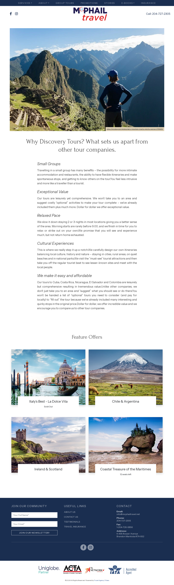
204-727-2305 (124, 520)
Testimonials (72, 521)
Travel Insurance (75, 526)
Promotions (89, 3)
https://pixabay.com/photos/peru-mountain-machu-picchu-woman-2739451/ (135, 129)
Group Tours (65, 3)
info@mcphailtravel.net (128, 514)
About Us (69, 512)
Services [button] (24, 3)
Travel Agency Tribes (101, 580)
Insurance (148, 3)
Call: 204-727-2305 (158, 13)
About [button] (43, 3)
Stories (109, 3)
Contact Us (71, 516)
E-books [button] (127, 3)
